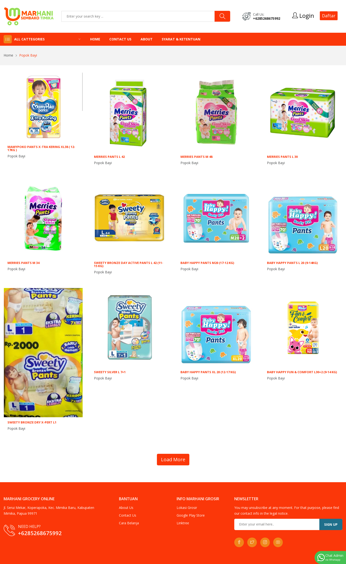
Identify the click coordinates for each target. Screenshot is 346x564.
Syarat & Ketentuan (181, 39)
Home (95, 39)
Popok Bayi (16, 156)
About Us (126, 507)
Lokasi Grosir (187, 507)
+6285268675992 (266, 18)
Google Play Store (191, 515)
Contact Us (120, 39)
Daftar (328, 16)
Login (303, 15)
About (147, 39)
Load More (173, 459)
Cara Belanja (129, 523)
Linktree (183, 523)
